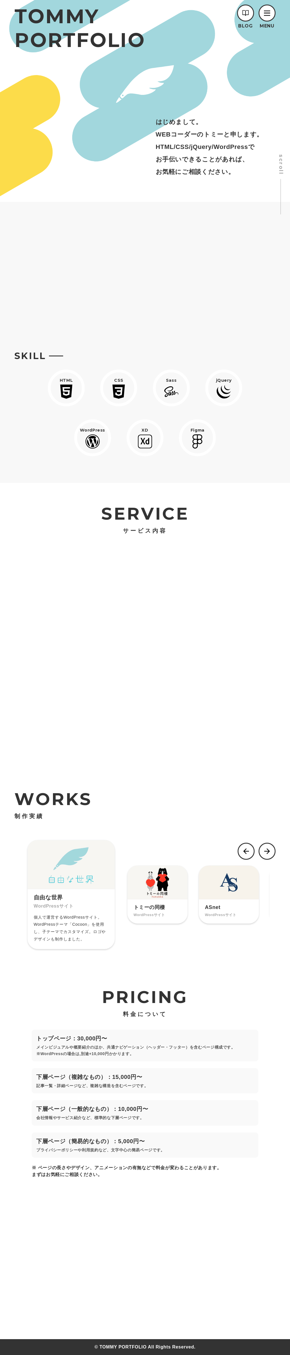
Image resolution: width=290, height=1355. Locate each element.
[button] (267, 13)
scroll (281, 164)
